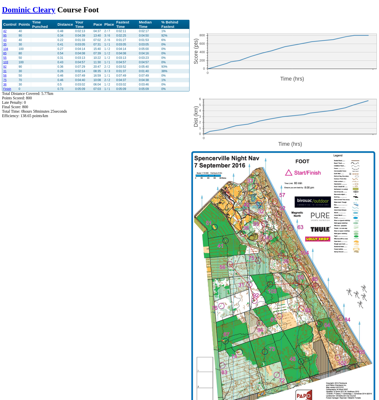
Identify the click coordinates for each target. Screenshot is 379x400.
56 (4, 75)
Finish (7, 89)
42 (4, 31)
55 (4, 58)
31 (4, 71)
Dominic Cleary (28, 9)
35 (4, 44)
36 (4, 84)
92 (4, 66)
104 (5, 49)
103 (5, 62)
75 (4, 80)
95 (4, 35)
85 (4, 53)
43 (4, 40)
